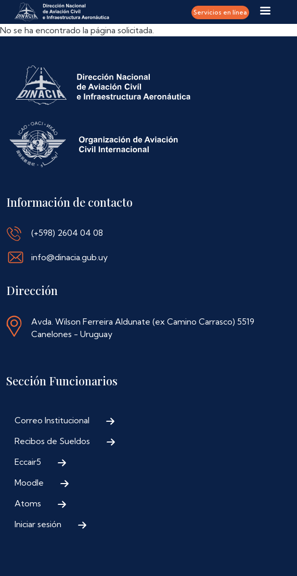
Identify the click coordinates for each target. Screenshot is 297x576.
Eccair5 (28, 462)
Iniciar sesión (38, 524)
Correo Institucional (52, 420)
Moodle (29, 482)
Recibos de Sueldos (52, 441)
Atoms (28, 503)
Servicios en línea (220, 12)
